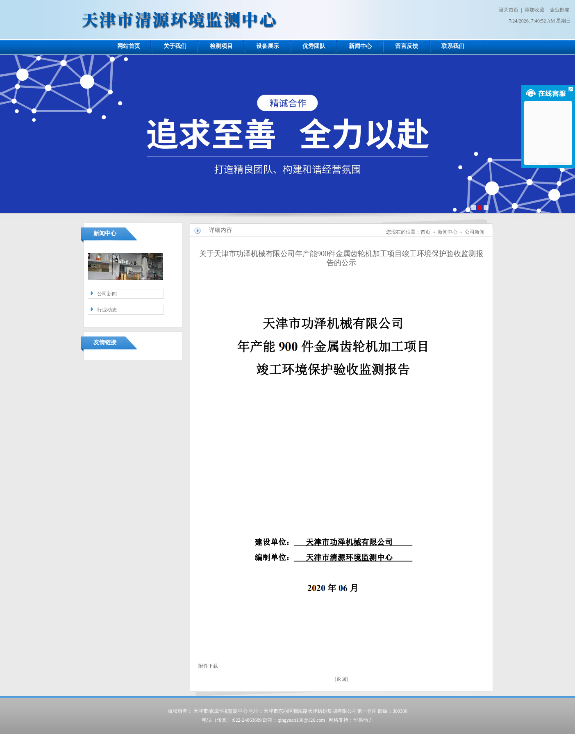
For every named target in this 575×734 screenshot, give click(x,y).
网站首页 (128, 46)
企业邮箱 (560, 10)
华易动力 (363, 720)
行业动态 (107, 310)
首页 (425, 232)
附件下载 (208, 666)
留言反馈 (406, 46)
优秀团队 (313, 46)
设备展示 (267, 46)
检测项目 (221, 46)
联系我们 (452, 46)
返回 (341, 679)
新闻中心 (360, 46)
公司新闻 (107, 294)
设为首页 (508, 10)
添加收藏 (534, 10)
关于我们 (175, 46)
